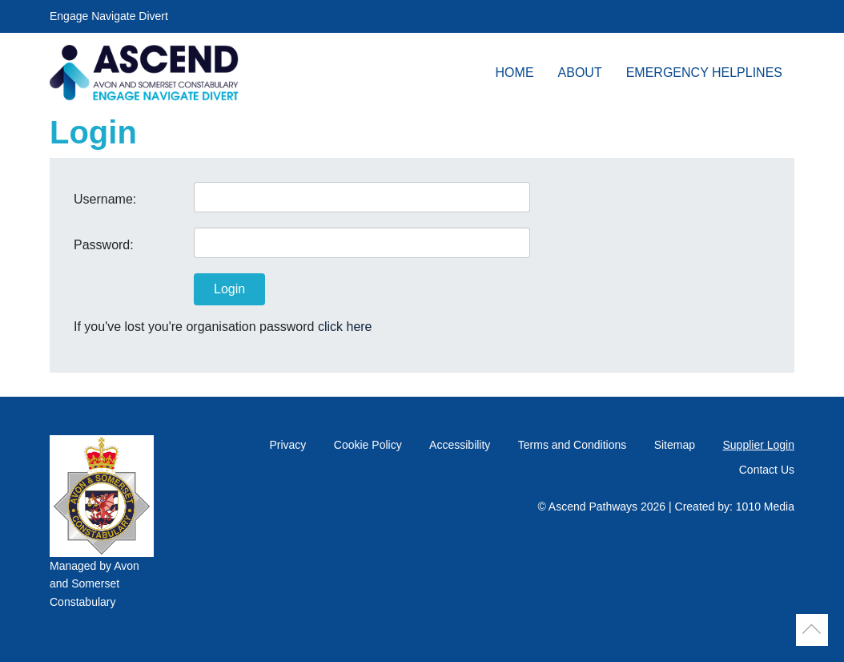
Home (515, 72)
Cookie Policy (368, 444)
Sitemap (674, 444)
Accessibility (459, 444)
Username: (105, 199)
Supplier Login (758, 444)
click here (345, 326)
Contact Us (766, 469)
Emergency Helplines (704, 72)
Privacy (287, 444)
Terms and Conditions (572, 444)
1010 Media (765, 506)
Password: (104, 245)
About (580, 72)
